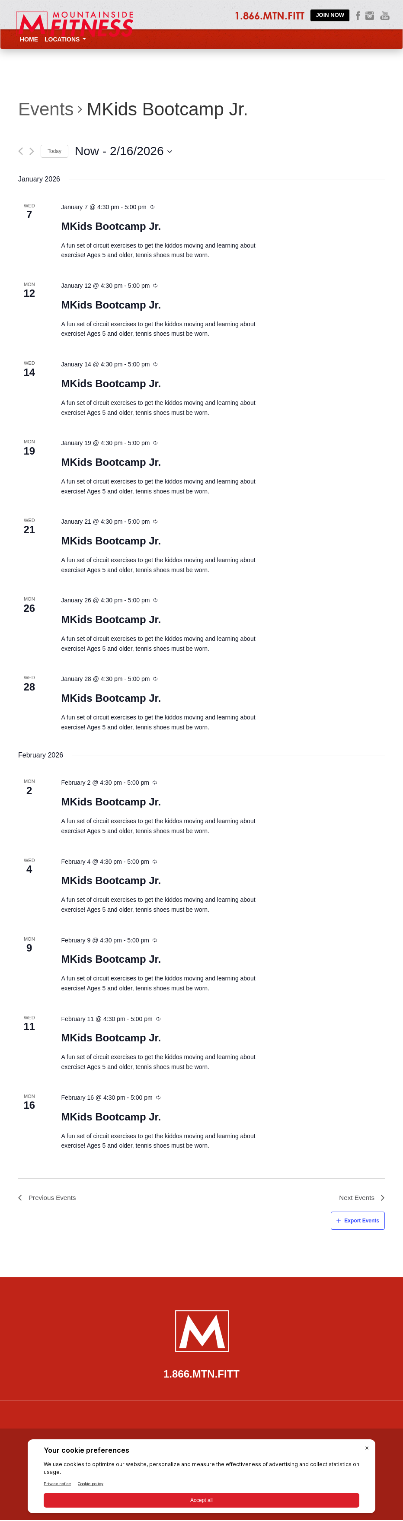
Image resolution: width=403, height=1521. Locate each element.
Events (46, 109)
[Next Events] (31, 151)
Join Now (330, 15)
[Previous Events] (20, 151)
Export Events (361, 1222)
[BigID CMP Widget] (201, 1478)
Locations (65, 39)
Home (29, 39)
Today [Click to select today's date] (54, 151)
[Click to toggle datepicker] (123, 151)
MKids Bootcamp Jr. (111, 226)
